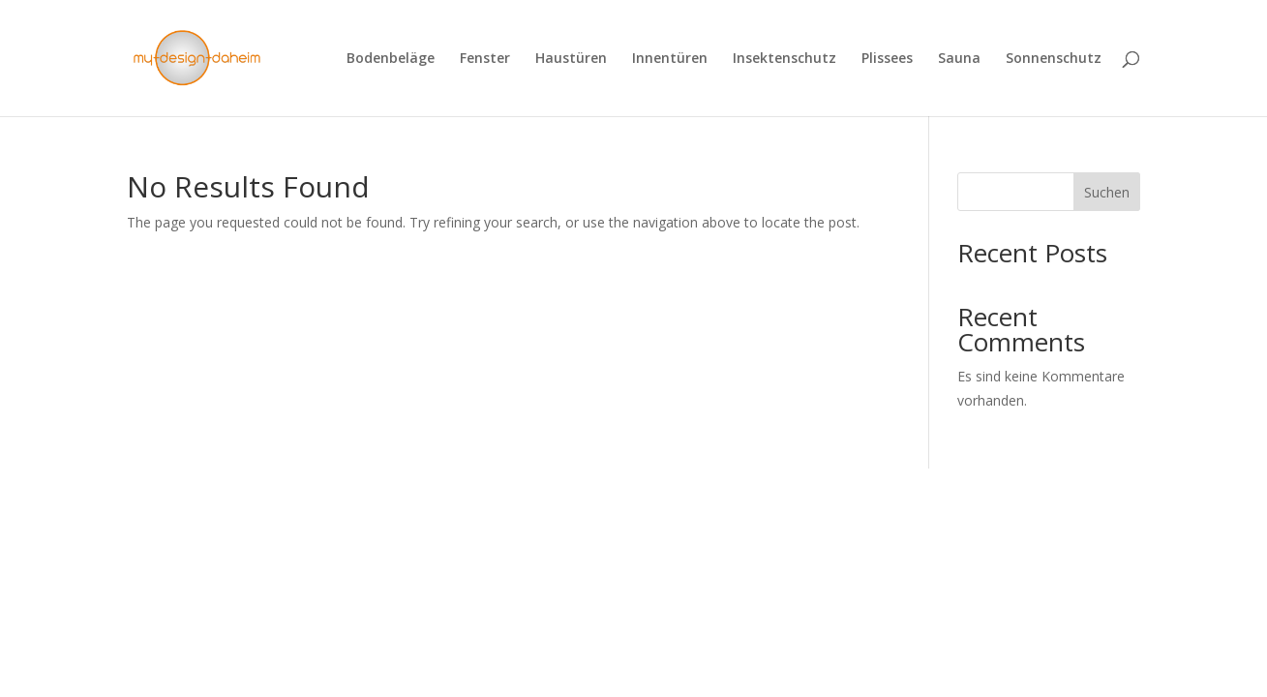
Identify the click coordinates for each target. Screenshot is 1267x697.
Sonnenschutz (1053, 59)
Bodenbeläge (391, 59)
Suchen (1107, 192)
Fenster (485, 59)
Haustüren (571, 59)
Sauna (959, 59)
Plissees (887, 59)
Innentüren (670, 59)
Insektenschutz (784, 59)
